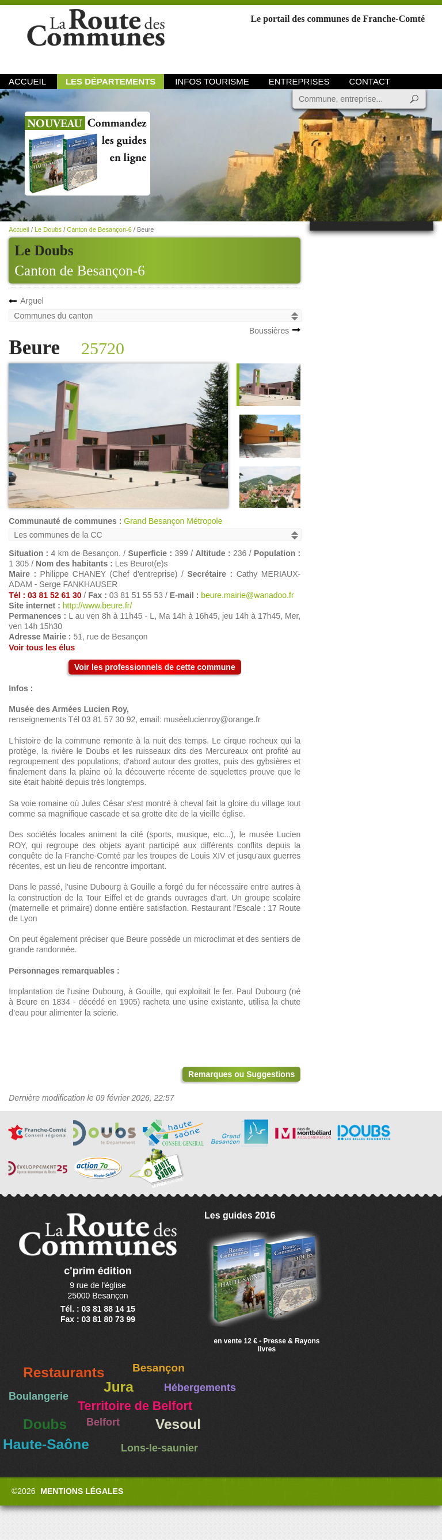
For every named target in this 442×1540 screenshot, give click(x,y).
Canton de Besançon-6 (79, 270)
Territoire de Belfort (135, 1406)
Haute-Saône (46, 1444)
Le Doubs (48, 229)
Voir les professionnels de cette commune (154, 667)
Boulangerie (38, 1396)
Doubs (45, 1424)
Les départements (110, 81)
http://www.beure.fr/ (97, 605)
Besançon (158, 1368)
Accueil (27, 81)
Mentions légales (81, 1491)
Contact (369, 81)
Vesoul (178, 1424)
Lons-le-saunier (159, 1448)
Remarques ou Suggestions (241, 1074)
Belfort (103, 1422)
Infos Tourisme (212, 81)
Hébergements (200, 1387)
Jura (119, 1387)
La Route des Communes (96, 37)
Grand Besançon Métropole (173, 521)
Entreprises (299, 81)
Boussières (269, 330)
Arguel (31, 300)
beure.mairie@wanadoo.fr (247, 595)
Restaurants (64, 1372)
